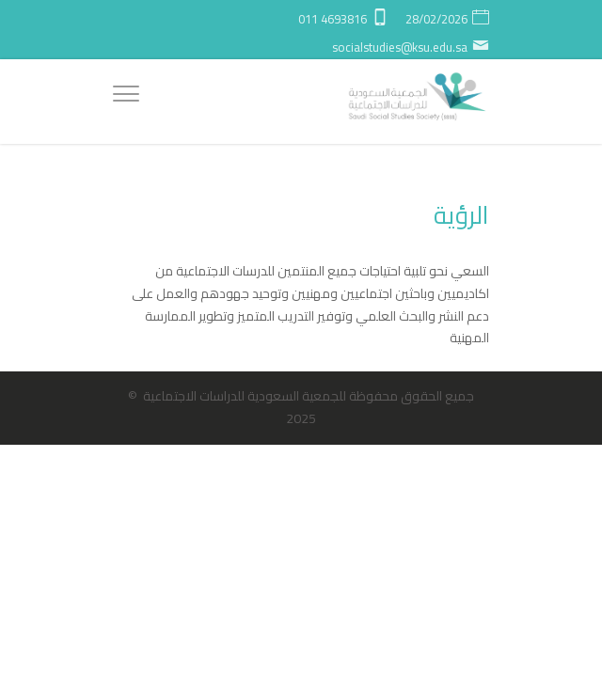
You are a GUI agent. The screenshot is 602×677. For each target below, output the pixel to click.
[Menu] (126, 97)
